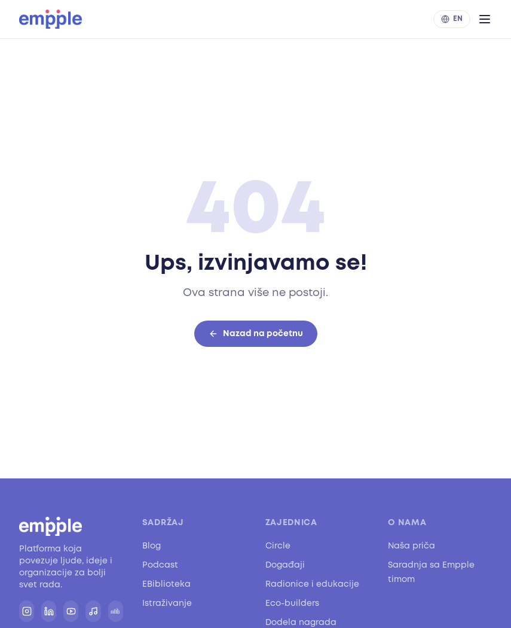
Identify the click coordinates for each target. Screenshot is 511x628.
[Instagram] (26, 611)
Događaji (285, 565)
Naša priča (411, 545)
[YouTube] (70, 611)
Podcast (160, 565)
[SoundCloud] (115, 611)
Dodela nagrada (300, 622)
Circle (277, 545)
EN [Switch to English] (452, 19)
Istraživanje (167, 603)
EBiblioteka (166, 584)
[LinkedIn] (48, 611)
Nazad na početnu (256, 333)
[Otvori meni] (485, 19)
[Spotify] (92, 611)
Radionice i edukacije (312, 584)
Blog (151, 545)
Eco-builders (292, 603)
